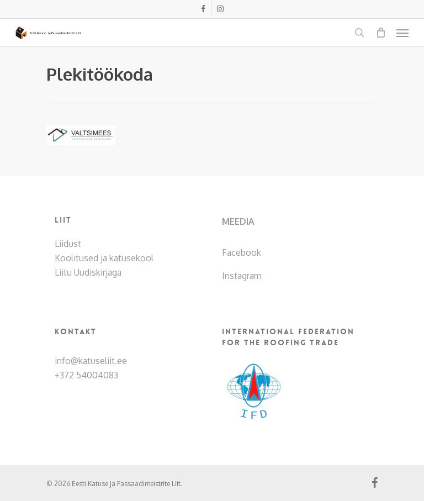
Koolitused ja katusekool (104, 257)
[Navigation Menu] (402, 32)
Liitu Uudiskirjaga (88, 272)
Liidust (68, 243)
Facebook (241, 252)
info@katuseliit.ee (91, 360)
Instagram (242, 275)
